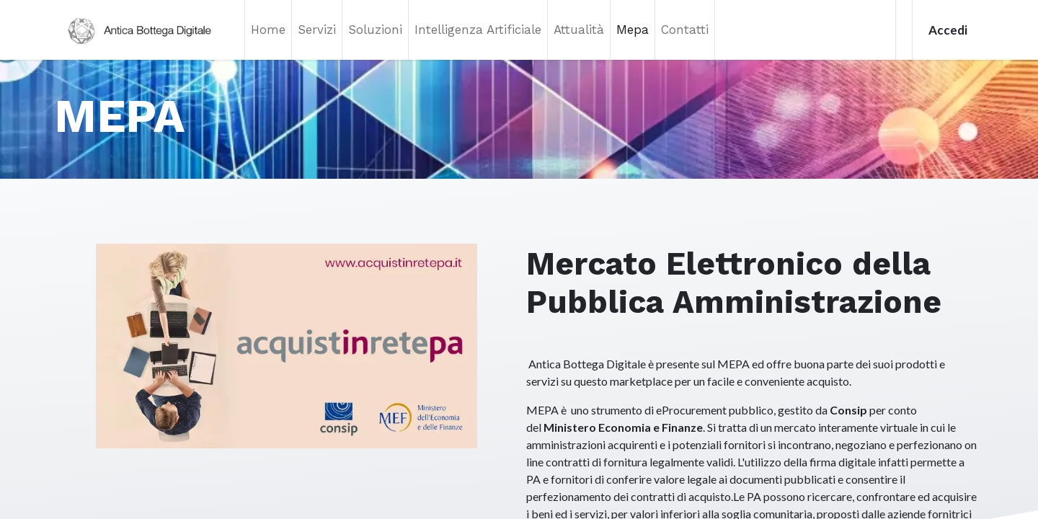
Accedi (947, 29)
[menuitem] (268, 30)
